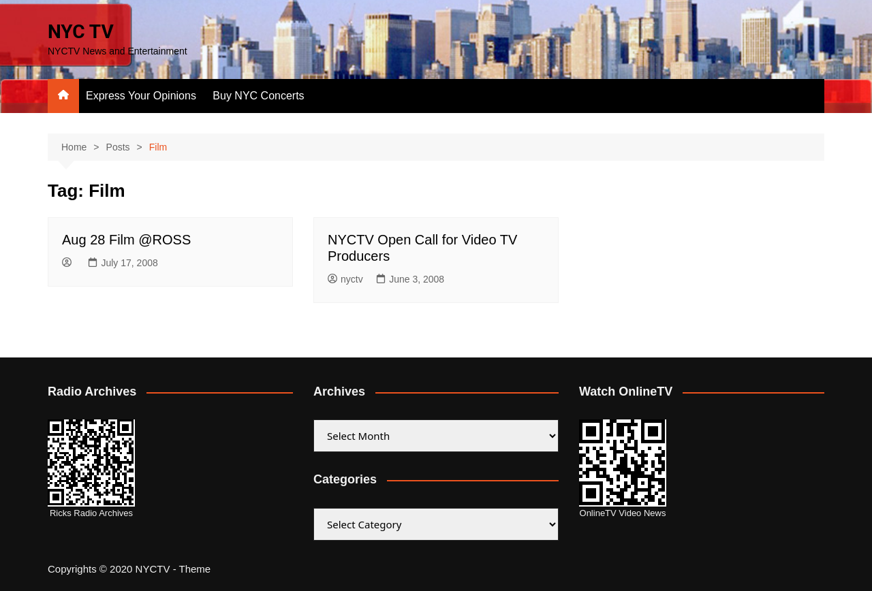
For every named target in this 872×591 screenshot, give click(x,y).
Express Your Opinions (141, 95)
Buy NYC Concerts (258, 95)
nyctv (345, 279)
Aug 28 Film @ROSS (126, 239)
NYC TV (81, 31)
